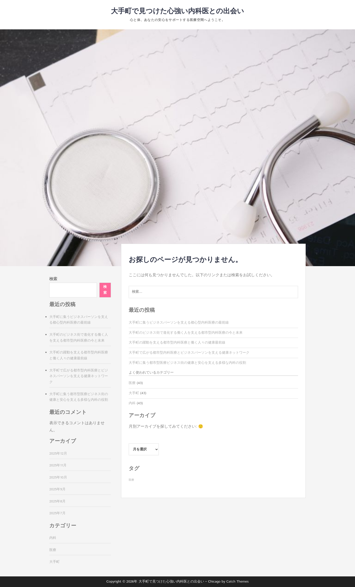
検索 (53, 279)
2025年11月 (58, 465)
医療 (132, 383)
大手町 (134, 393)
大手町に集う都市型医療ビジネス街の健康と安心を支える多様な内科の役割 (187, 362)
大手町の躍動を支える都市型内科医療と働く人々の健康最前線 (177, 342)
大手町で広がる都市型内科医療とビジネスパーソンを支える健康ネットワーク (189, 352)
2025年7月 (57, 513)
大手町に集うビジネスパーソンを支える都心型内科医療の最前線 (179, 322)
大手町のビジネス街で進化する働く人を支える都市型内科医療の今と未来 (186, 332)
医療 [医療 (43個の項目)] (131, 480)
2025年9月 (57, 489)
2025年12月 (58, 453)
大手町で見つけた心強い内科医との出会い (177, 11)
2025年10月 (58, 477)
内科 (132, 403)
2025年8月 (57, 501)
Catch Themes (237, 581)
